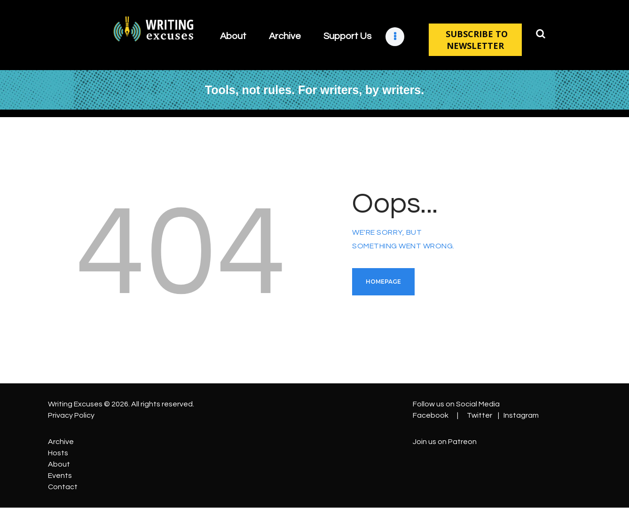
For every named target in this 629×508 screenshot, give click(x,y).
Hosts (58, 453)
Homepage (383, 281)
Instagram (521, 415)
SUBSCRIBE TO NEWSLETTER (475, 39)
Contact (63, 487)
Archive (61, 441)
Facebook (430, 415)
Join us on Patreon (445, 441)
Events (60, 475)
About (59, 464)
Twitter (479, 415)
